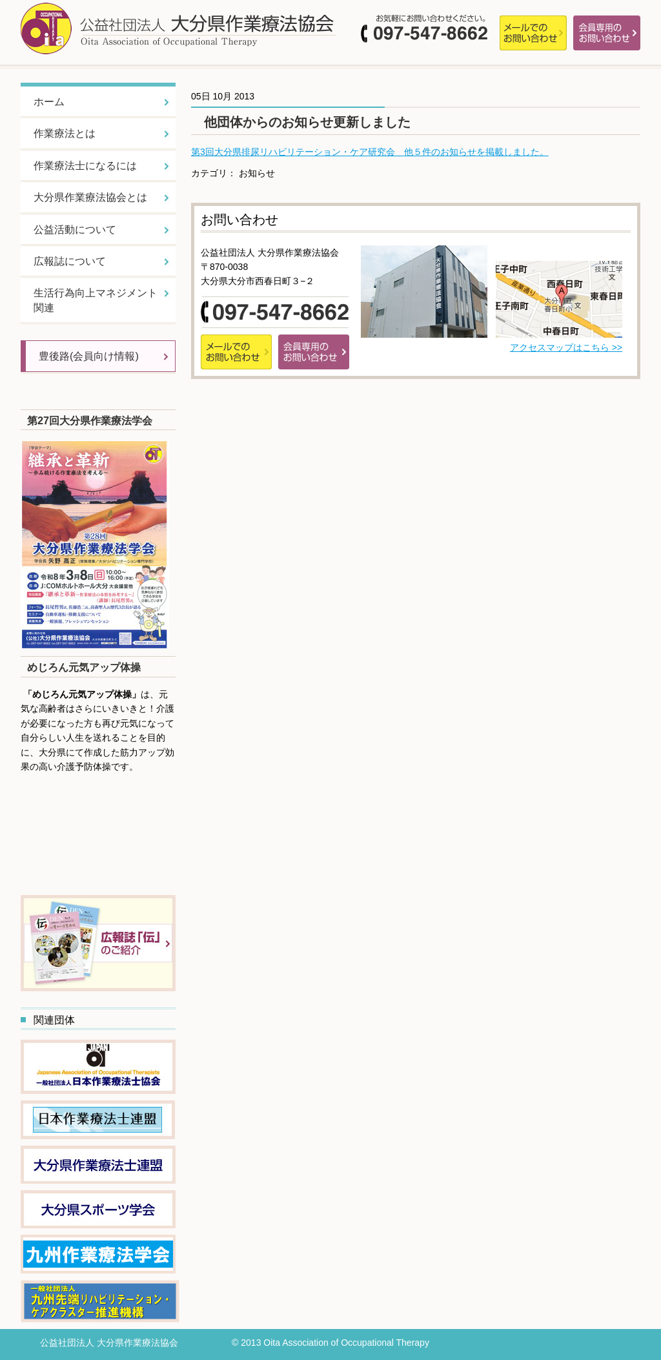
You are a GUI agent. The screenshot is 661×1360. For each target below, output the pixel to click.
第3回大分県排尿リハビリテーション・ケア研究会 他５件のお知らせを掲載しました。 (370, 152)
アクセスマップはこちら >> (566, 347)
